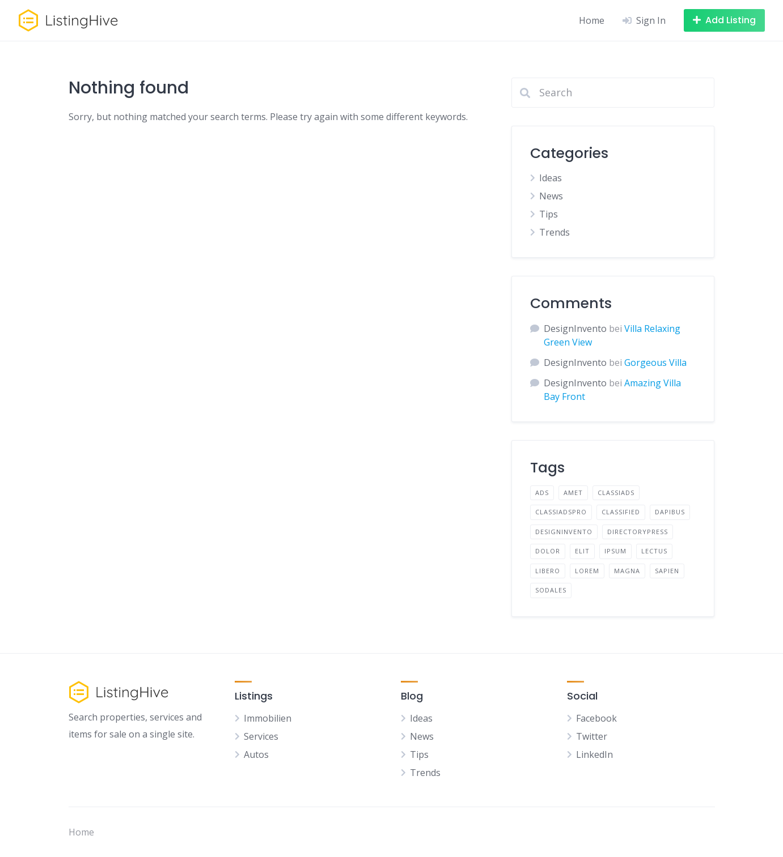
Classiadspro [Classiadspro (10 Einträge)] (561, 512)
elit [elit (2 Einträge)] (582, 551)
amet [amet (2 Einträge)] (573, 492)
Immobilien (267, 718)
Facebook (596, 718)
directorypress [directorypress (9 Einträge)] (637, 531)
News (551, 196)
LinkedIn (594, 754)
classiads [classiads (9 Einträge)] (616, 492)
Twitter (591, 736)
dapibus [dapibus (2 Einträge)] (670, 512)
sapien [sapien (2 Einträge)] (667, 570)
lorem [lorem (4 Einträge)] (587, 570)
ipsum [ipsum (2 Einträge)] (615, 551)
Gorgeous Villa (655, 362)
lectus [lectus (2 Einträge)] (654, 551)
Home (591, 20)
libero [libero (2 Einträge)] (547, 570)
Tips (548, 214)
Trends (554, 232)
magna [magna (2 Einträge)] (627, 570)
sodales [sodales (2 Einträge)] (550, 590)
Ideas (550, 178)
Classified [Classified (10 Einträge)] (621, 512)
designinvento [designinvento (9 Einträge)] (563, 531)
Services (261, 736)
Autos (256, 754)
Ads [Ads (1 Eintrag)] (542, 492)
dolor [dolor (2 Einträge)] (547, 551)
